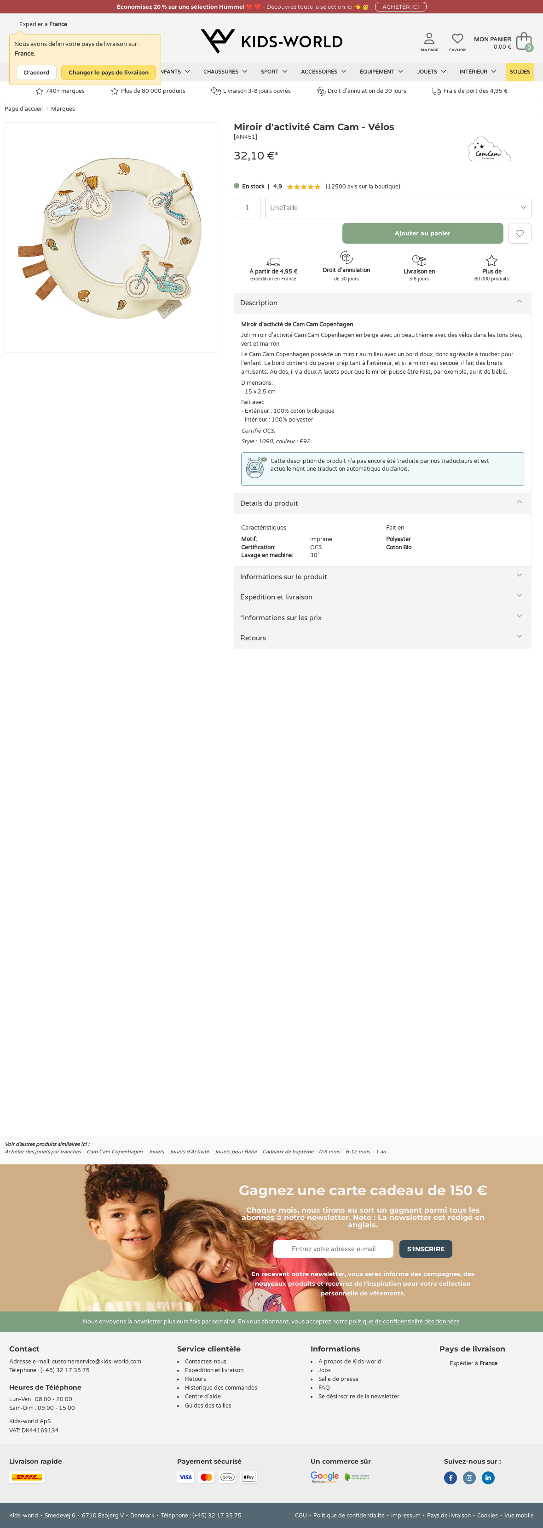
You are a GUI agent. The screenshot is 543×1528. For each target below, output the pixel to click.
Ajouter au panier (423, 233)
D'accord (36, 72)
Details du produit (269, 503)
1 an (380, 1152)
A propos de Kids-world (349, 1361)
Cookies (487, 1515)
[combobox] (398, 208)
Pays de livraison (449, 1515)
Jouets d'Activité (189, 1152)
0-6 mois (329, 1152)
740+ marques (60, 91)
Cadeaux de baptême (287, 1152)
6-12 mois (358, 1152)
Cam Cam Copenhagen (115, 1152)
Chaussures (225, 71)
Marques (63, 109)
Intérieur (478, 71)
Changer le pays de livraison (109, 72)
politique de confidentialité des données (404, 1321)
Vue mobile (519, 1515)
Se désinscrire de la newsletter (358, 1396)
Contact (24, 1349)
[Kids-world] (271, 41)
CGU (301, 1515)
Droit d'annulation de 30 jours (361, 91)
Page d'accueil (24, 109)
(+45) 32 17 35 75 (65, 1370)
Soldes (520, 72)
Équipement (382, 71)
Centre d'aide (203, 1396)
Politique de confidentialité (349, 1515)
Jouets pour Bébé (235, 1152)
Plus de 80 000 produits (148, 91)
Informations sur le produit (283, 577)
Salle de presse (338, 1379)
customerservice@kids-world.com (96, 1361)
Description (258, 303)
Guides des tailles (208, 1406)
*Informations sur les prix (281, 618)
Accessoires (324, 71)
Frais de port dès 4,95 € (470, 91)
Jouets (431, 71)
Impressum (406, 1515)
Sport (274, 71)
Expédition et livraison (276, 597)
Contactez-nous (205, 1361)
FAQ (324, 1388)
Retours (253, 638)
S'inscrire (426, 1249)
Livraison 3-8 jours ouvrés (251, 91)
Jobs (324, 1370)
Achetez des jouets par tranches (43, 1152)
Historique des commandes (221, 1388)
